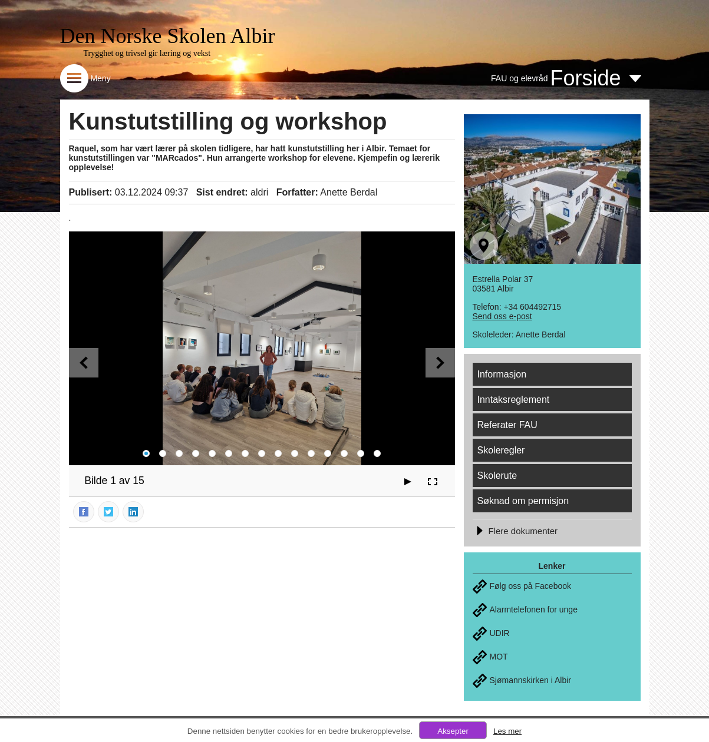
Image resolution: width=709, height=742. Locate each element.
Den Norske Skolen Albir (167, 36)
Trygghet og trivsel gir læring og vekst (147, 53)
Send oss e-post (502, 316)
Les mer (507, 731)
